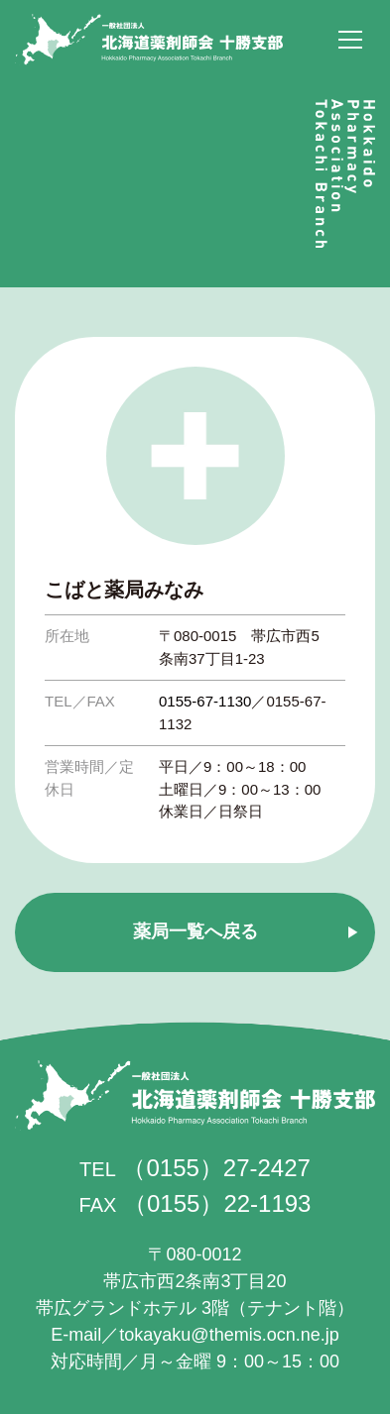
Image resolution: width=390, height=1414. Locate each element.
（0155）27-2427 (216, 1167)
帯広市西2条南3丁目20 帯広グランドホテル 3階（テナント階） (195, 1281)
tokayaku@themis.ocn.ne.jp (228, 1335)
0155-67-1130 (205, 701)
